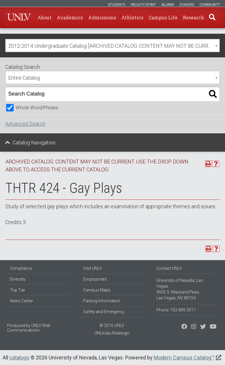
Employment (95, 279)
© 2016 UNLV (112, 325)
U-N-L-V (19, 17)
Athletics (132, 17)
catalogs (19, 357)
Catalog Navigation (34, 142)
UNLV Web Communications (28, 327)
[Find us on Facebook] (184, 327)
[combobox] (112, 45)
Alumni (167, 5)
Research (193, 17)
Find (211, 17)
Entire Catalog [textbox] (24, 78)
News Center (21, 301)
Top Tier (17, 290)
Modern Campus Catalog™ (184, 357)
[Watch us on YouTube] (213, 327)
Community (210, 5)
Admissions (102, 17)
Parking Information (101, 301)
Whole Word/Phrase (37, 107)
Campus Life (163, 17)
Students (116, 5)
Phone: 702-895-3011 (176, 310)
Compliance (21, 268)
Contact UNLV (169, 268)
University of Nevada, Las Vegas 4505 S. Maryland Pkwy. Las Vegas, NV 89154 (179, 289)
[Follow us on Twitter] (194, 327)
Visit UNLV (92, 268)
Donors (187, 5)
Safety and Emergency (104, 311)
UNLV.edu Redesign (111, 333)
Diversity (17, 279)
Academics (70, 17)
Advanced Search (25, 124)
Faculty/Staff (143, 5)
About (45, 17)
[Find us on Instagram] (203, 327)
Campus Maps (96, 290)
